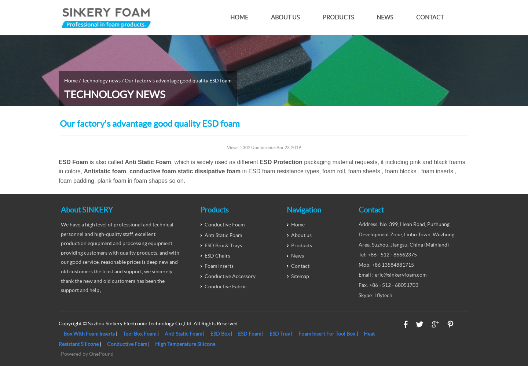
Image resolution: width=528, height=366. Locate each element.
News (385, 17)
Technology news (101, 81)
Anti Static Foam (223, 235)
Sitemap (300, 276)
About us (285, 17)
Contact (430, 17)
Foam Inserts (219, 266)
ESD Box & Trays (223, 245)
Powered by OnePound (87, 354)
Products (338, 17)
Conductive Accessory (230, 276)
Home (239, 17)
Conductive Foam (225, 225)
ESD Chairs (217, 256)
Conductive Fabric (226, 286)
